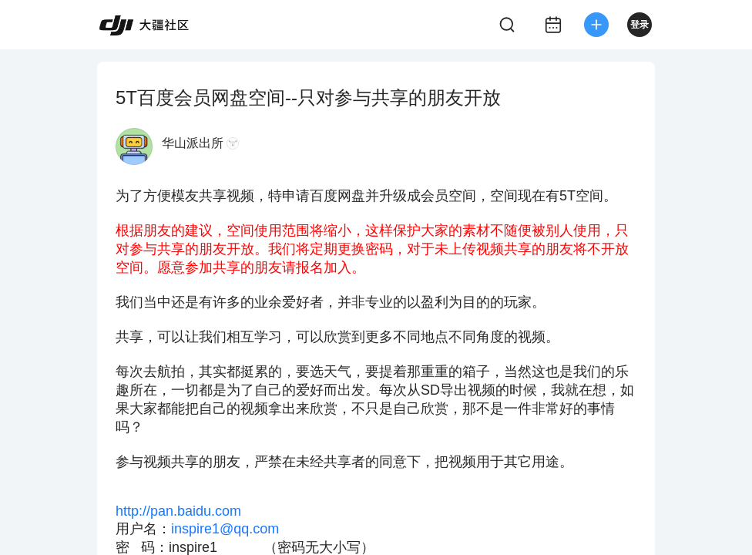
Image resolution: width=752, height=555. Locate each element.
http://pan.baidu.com (178, 511)
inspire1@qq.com (225, 528)
